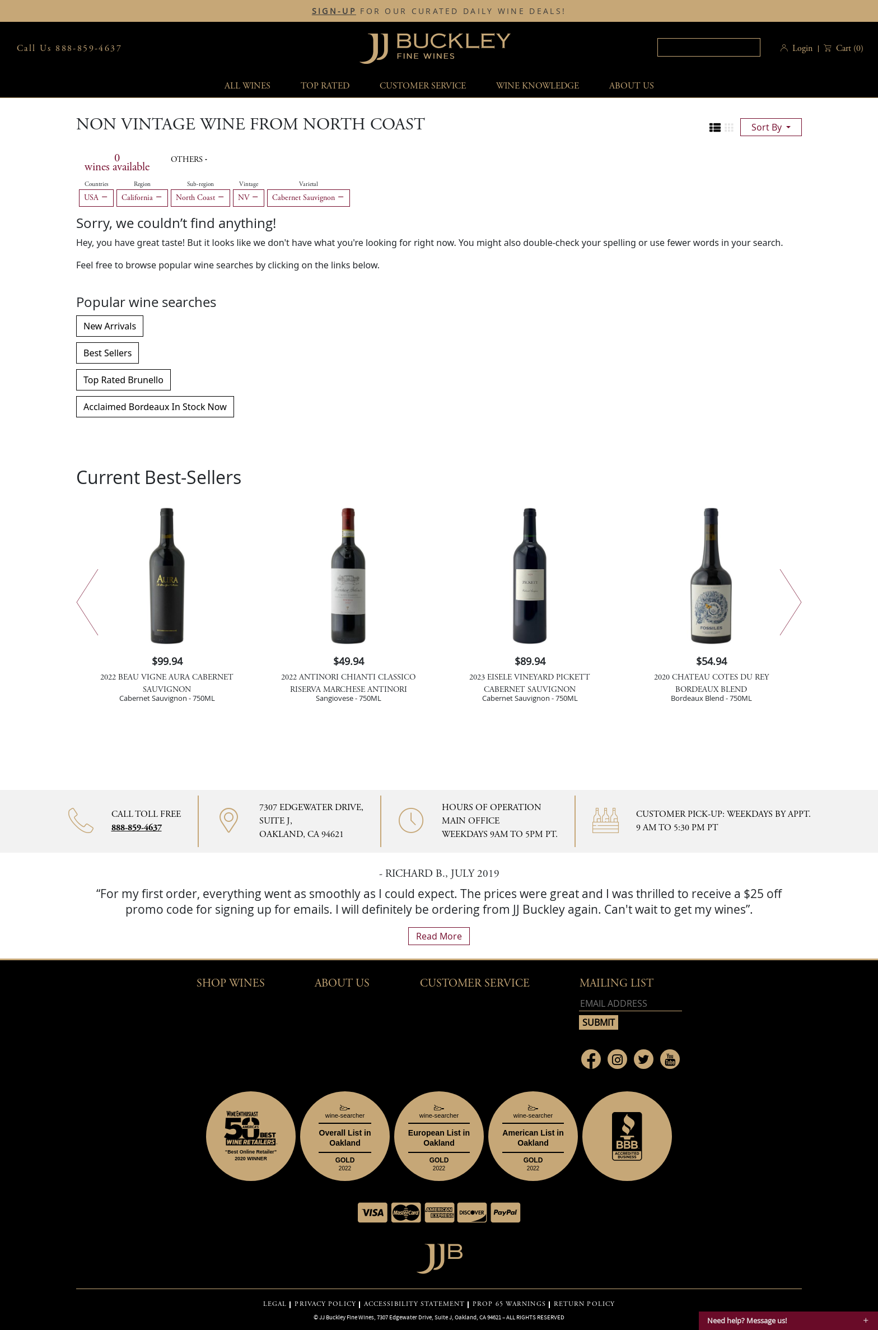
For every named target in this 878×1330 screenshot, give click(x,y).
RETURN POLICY (584, 1304)
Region (142, 184)
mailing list (616, 983)
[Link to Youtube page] (670, 1059)
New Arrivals (109, 326)
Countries (97, 184)
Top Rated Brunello (123, 380)
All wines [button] (247, 86)
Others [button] (188, 160)
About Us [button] (631, 86)
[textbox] (708, 47)
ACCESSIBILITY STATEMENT (414, 1304)
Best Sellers (107, 353)
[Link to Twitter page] (643, 1059)
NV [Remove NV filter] (248, 198)
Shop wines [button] (231, 983)
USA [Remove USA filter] (96, 198)
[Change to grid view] (729, 127)
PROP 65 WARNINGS (509, 1304)
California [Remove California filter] (142, 198)
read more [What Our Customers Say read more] (439, 936)
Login (802, 48)
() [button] (848, 48)
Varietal (308, 184)
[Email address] (630, 1003)
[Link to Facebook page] (591, 1059)
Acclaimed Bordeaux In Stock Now (155, 407)
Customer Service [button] (475, 983)
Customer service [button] (423, 86)
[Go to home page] (439, 1256)
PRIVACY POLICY (325, 1304)
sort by (767, 127)
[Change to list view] (715, 127)
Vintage (248, 184)
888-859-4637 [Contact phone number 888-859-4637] (136, 828)
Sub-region (200, 184)
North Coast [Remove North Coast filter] (200, 198)
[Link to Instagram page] (617, 1059)
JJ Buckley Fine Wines (346, 1317)
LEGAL (275, 1304)
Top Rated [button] (325, 86)
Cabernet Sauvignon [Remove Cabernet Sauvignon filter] (308, 198)
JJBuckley (435, 48)
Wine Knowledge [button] (537, 86)
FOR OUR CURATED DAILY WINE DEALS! (439, 11)
